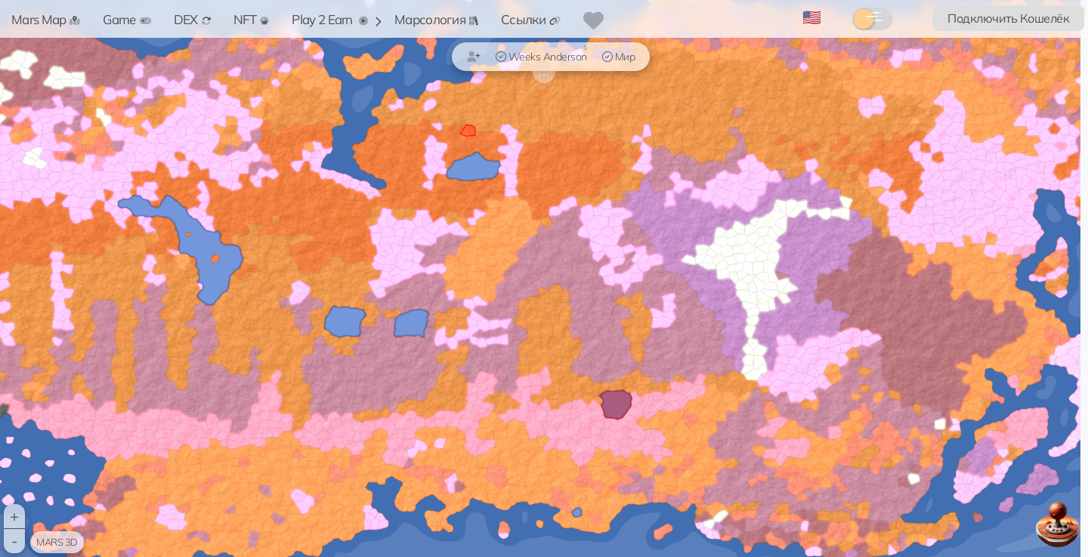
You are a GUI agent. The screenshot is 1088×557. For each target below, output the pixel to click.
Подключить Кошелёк (1008, 18)
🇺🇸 (811, 17)
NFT (251, 19)
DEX (192, 19)
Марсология (436, 19)
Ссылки (531, 19)
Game (126, 19)
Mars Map (45, 19)
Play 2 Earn (330, 19)
